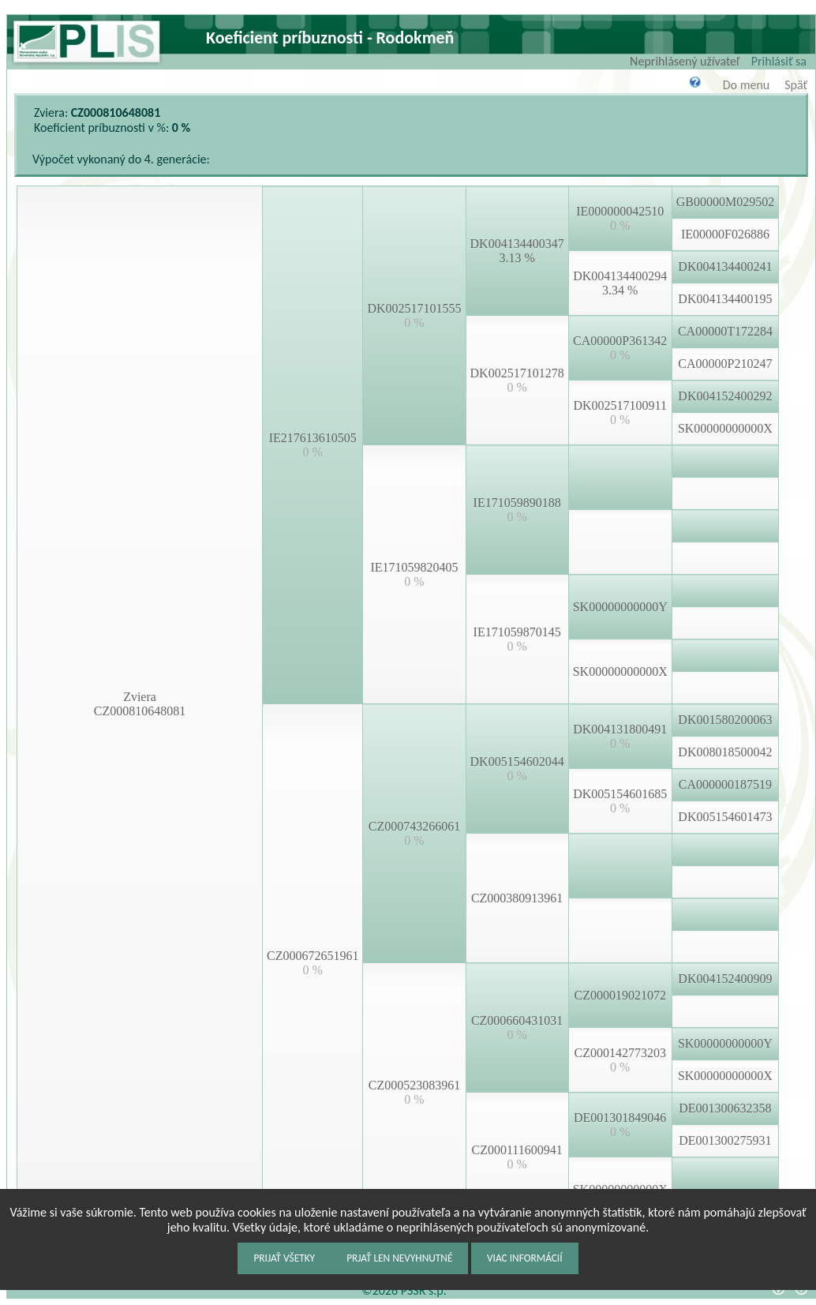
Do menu (746, 84)
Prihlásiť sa (779, 61)
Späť (795, 84)
